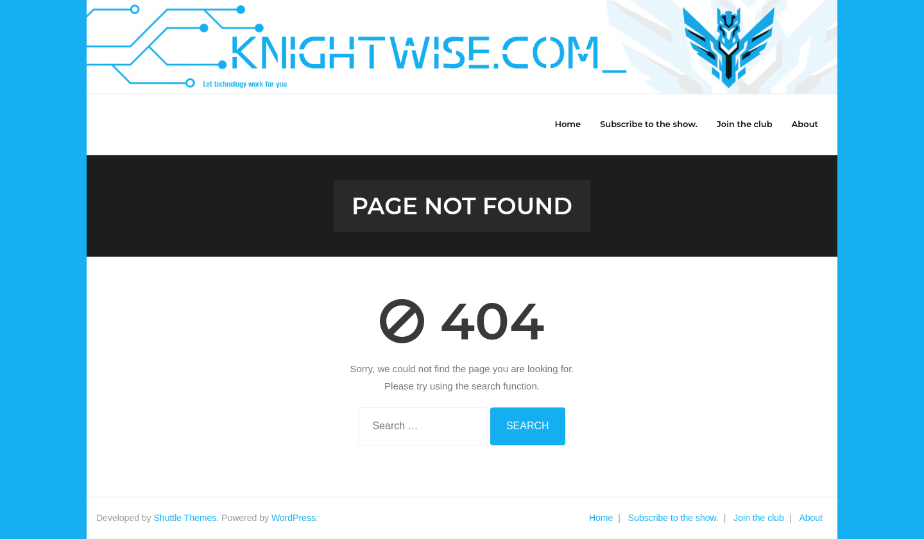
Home (601, 518)
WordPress (293, 518)
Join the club (758, 518)
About (811, 518)
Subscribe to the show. (673, 518)
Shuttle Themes (185, 518)
